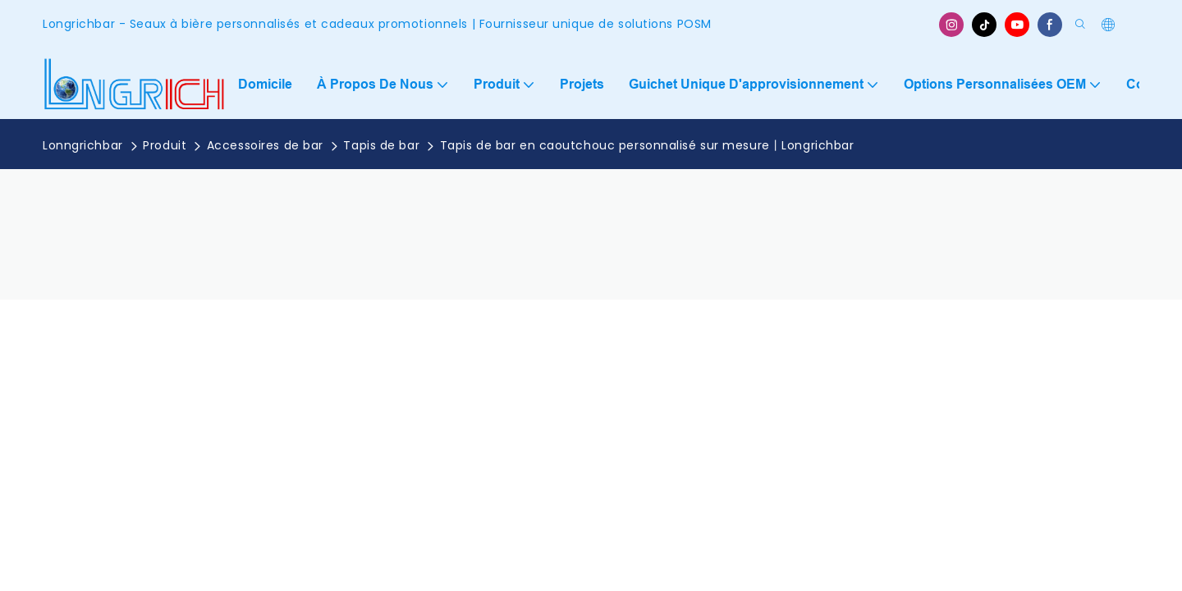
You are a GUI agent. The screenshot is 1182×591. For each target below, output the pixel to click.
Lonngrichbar (83, 145)
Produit (164, 145)
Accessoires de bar (265, 145)
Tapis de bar (381, 145)
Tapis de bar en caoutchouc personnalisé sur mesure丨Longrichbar (647, 145)
